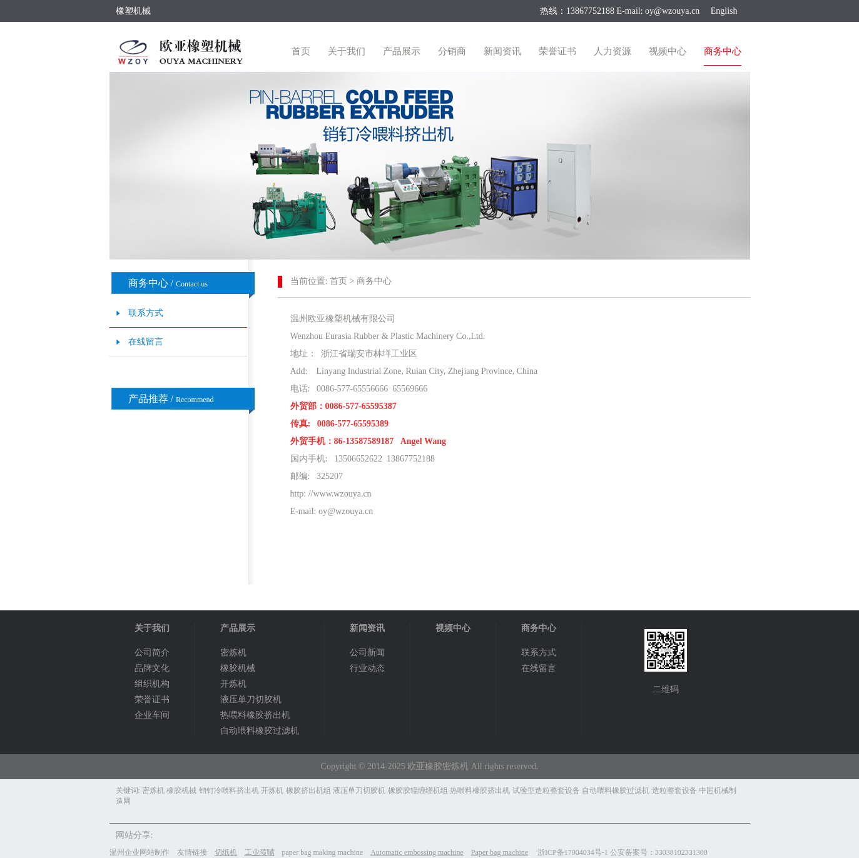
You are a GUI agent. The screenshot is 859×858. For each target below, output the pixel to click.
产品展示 (401, 51)
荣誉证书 (557, 51)
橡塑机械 (133, 11)
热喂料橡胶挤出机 (255, 715)
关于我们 (346, 51)
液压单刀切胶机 (251, 699)
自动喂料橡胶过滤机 (259, 730)
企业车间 (152, 715)
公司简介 (152, 652)
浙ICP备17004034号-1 (572, 852)
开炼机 (233, 684)
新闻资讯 (502, 51)
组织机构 (152, 684)
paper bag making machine (322, 852)
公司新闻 (367, 652)
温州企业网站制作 (139, 852)
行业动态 (367, 668)
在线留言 (145, 341)
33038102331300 (681, 852)
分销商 (452, 51)
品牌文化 (152, 668)
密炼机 (233, 652)
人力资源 (612, 51)
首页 (301, 51)
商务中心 (722, 51)
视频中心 (667, 51)
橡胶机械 (237, 668)
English (724, 11)
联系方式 (145, 313)
